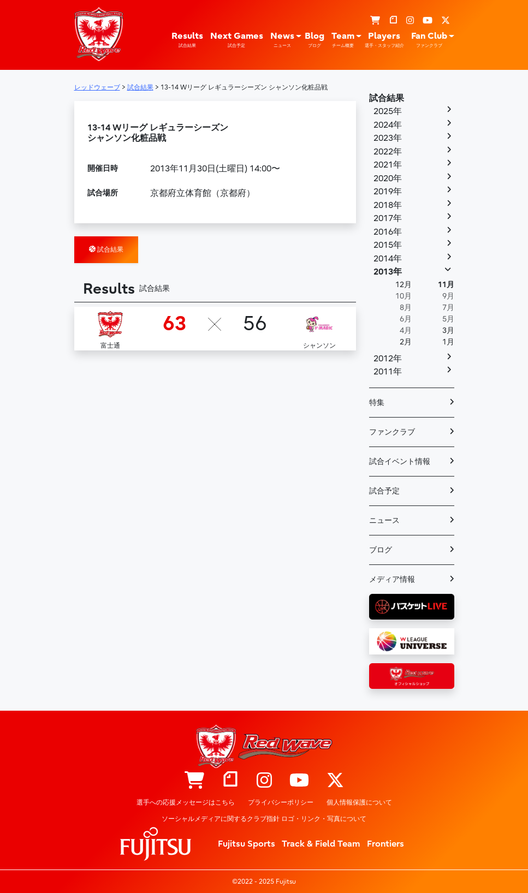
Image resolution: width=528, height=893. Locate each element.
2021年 (387, 165)
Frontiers (385, 844)
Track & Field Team (321, 844)
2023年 (387, 138)
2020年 (387, 178)
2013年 (387, 272)
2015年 (387, 245)
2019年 (387, 192)
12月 (403, 284)
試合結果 (106, 249)
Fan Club (429, 40)
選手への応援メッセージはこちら (186, 802)
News (282, 40)
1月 (448, 342)
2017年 (387, 218)
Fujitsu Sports (246, 844)
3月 (448, 330)
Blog (314, 40)
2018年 (387, 205)
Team (342, 40)
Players (384, 40)
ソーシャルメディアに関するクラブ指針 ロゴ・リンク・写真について (264, 819)
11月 (446, 284)
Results (187, 40)
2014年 (387, 259)
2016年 (387, 232)
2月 (406, 342)
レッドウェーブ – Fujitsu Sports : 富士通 (98, 34)
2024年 (387, 125)
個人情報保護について (359, 802)
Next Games (236, 40)
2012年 (387, 359)
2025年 (387, 111)
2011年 (387, 372)
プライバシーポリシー (280, 802)
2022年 (387, 152)
